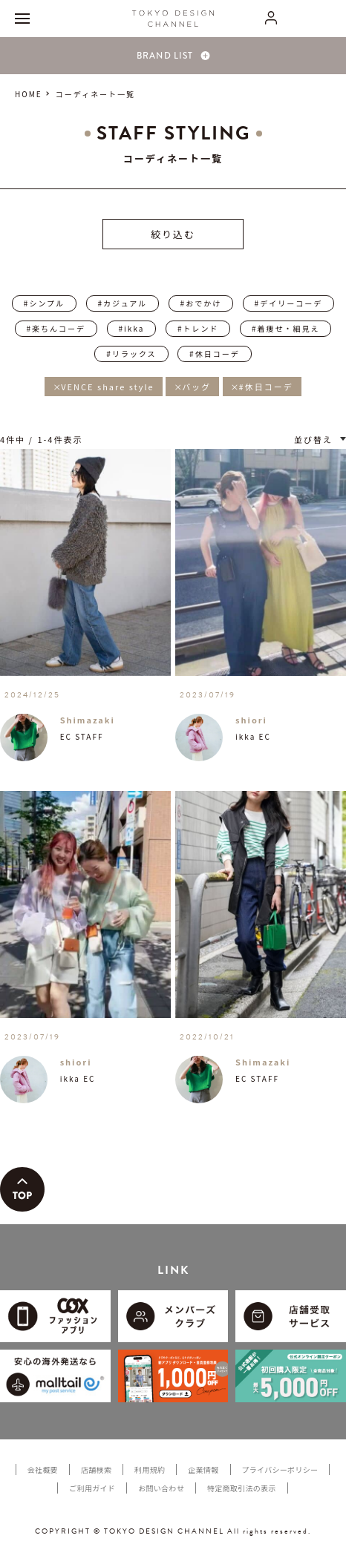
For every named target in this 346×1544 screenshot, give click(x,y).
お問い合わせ (161, 1488)
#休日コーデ (214, 353)
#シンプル (44, 303)
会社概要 (42, 1469)
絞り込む (173, 234)
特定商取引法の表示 (241, 1488)
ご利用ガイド (92, 1488)
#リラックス (131, 353)
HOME (28, 93)
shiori (251, 720)
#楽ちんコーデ (56, 328)
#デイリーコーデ (289, 303)
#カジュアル (123, 303)
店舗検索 (96, 1469)
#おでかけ (201, 303)
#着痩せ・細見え (286, 328)
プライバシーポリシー (280, 1469)
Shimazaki (87, 720)
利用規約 (149, 1469)
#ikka (132, 328)
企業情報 (203, 1469)
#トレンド (198, 328)
